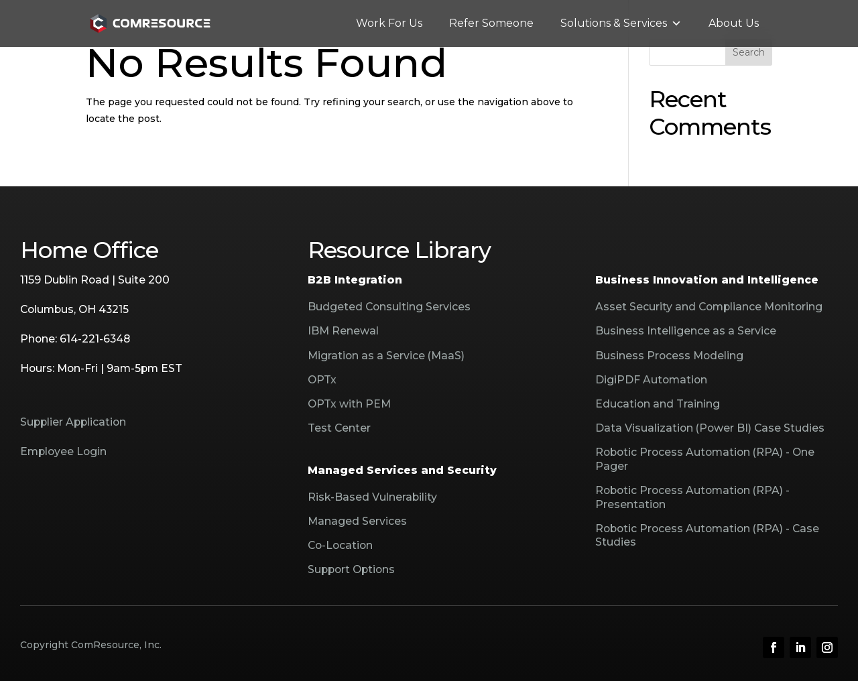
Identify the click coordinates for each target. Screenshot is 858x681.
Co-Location (340, 545)
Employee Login (63, 451)
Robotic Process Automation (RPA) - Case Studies (707, 535)
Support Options (351, 569)
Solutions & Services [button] (621, 23)
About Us (734, 23)
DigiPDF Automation (651, 379)
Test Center (339, 428)
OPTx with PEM (349, 403)
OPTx (322, 379)
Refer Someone (491, 23)
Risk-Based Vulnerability (372, 497)
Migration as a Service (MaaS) (386, 355)
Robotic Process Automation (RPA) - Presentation (692, 497)
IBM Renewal (343, 330)
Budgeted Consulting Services (389, 306)
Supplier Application (73, 422)
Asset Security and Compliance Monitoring (708, 306)
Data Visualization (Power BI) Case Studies (709, 428)
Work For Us (389, 23)
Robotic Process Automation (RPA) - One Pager (704, 459)
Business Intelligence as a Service (685, 330)
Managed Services (357, 521)
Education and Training (657, 403)
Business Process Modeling (669, 355)
